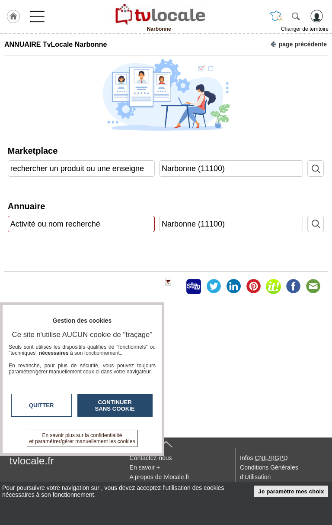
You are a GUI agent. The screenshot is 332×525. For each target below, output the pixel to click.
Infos (263, 457)
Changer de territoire (305, 29)
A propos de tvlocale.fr (160, 476)
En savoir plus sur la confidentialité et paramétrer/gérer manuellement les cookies (82, 438)
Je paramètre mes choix (291, 491)
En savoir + (145, 467)
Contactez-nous (151, 457)
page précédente (298, 43)
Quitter (41, 405)
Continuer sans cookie (115, 405)
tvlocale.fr (32, 461)
